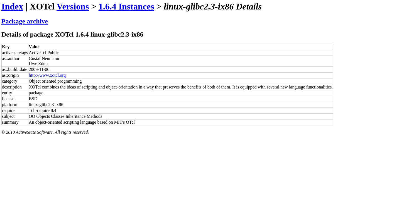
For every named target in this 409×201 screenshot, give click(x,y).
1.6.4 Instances (126, 6)
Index (12, 6)
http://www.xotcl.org (47, 75)
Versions (73, 6)
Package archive (24, 21)
